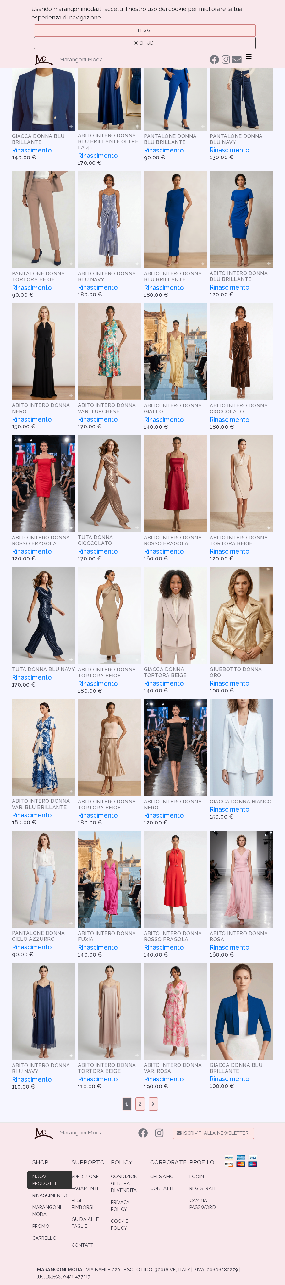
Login (196, 1176)
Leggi (145, 30)
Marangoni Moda (81, 59)
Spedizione (85, 1176)
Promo (41, 1226)
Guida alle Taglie (85, 1222)
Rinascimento (50, 1195)
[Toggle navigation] (249, 56)
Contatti (83, 1245)
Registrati (202, 1188)
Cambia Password (202, 1204)
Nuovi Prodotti (44, 1180)
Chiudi (144, 43)
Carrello (44, 1238)
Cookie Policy (120, 1224)
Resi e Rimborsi (83, 1204)
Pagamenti (85, 1188)
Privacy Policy (120, 1206)
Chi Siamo (162, 1176)
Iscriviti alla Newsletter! (213, 1133)
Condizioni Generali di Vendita (125, 1183)
